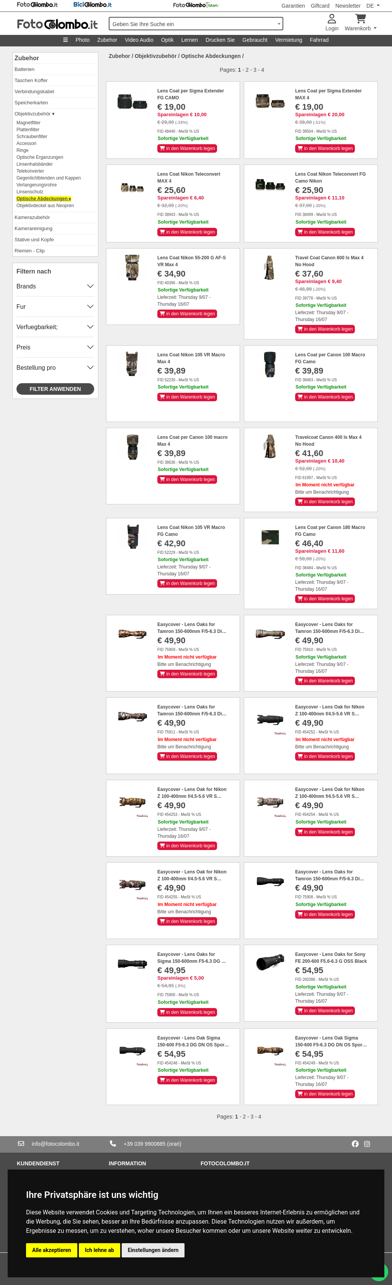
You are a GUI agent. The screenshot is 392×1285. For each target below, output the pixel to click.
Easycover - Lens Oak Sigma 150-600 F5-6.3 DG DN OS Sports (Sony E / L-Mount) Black (193, 1044)
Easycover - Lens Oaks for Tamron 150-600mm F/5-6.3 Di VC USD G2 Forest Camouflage (329, 631)
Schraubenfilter (31, 136)
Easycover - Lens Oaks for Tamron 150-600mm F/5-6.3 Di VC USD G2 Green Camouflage (190, 713)
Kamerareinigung (33, 228)
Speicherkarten (31, 102)
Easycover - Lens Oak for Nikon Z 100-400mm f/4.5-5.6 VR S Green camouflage (192, 878)
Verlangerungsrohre (36, 185)
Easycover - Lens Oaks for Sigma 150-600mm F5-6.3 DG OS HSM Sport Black (192, 961)
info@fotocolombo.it (55, 1144)
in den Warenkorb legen (187, 148)
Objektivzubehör (156, 56)
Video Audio (139, 40)
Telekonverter (30, 171)
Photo (82, 40)
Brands (26, 286)
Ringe (22, 150)
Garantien (293, 6)
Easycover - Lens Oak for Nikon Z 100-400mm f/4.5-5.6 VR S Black (329, 713)
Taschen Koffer (31, 80)
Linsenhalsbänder (34, 164)
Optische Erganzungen (39, 157)
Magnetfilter (28, 122)
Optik (167, 40)
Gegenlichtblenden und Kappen (48, 178)
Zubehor (107, 40)
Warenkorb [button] (358, 22)
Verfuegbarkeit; (37, 327)
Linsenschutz (29, 191)
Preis (23, 347)
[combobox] (196, 23)
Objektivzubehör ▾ (35, 114)
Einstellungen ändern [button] (153, 1250)
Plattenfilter (27, 129)
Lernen (189, 40)
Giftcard (320, 6)
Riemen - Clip (30, 251)
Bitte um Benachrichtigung (322, 492)
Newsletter (348, 6)
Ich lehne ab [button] (99, 1250)
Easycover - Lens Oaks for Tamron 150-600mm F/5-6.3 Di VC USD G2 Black (327, 878)
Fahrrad (319, 40)
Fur (21, 306)
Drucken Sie (220, 40)
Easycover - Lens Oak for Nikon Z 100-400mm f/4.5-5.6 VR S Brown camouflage (192, 796)
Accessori (26, 143)
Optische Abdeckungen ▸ (43, 198)
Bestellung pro (36, 367)
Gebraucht (254, 40)
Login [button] (331, 22)
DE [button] (370, 6)
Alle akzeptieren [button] (51, 1250)
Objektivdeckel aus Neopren (45, 205)
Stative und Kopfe (34, 239)
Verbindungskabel (34, 91)
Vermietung (288, 40)
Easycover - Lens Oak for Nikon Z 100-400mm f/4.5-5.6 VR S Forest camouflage (329, 796)
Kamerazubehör (32, 217)
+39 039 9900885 (144, 1144)
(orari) (174, 1144)
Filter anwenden (55, 389)
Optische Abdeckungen (211, 56)
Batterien (24, 69)
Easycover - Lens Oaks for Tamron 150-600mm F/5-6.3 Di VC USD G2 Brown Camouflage (191, 631)
